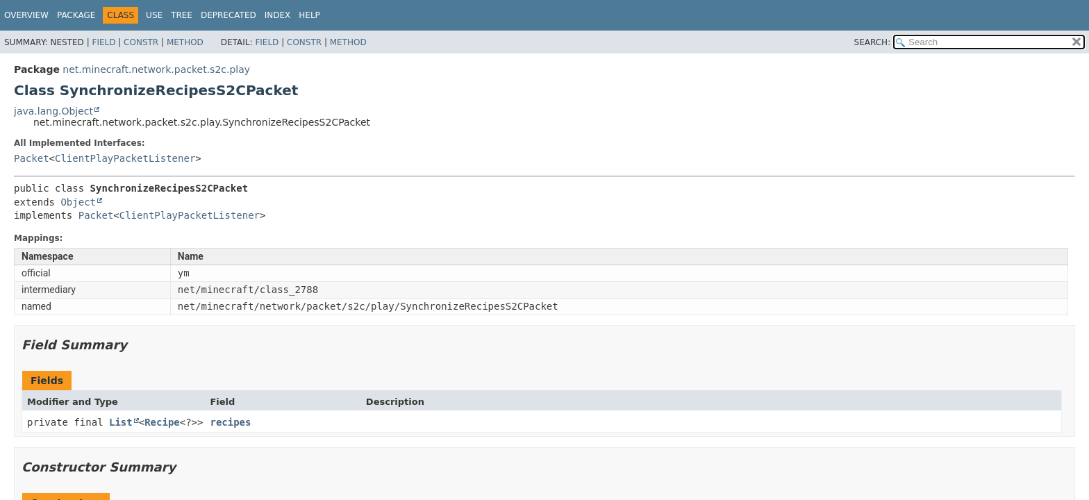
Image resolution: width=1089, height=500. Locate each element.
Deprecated (228, 15)
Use (154, 15)
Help (309, 15)
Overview (26, 15)
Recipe (162, 422)
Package (76, 15)
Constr (141, 42)
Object (78, 202)
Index (278, 15)
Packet (31, 158)
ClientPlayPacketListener (125, 158)
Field (103, 42)
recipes (230, 422)
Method (185, 42)
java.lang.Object (53, 111)
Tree (181, 15)
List (121, 422)
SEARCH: (872, 42)
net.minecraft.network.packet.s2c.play (156, 69)
